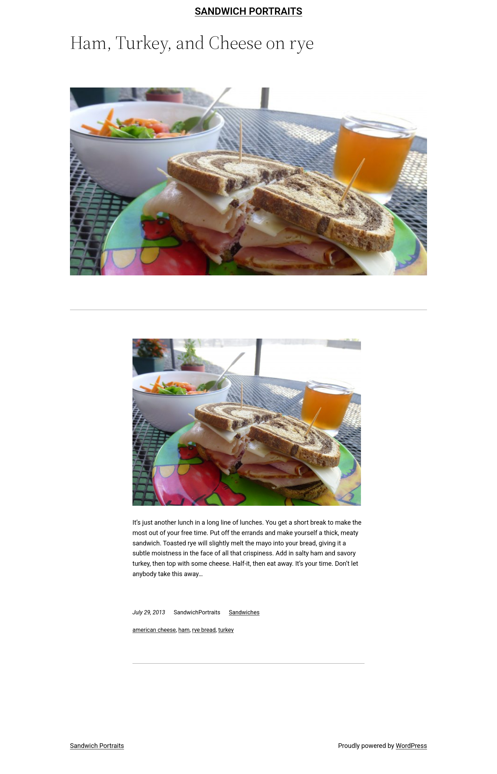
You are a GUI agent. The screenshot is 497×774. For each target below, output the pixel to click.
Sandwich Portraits (248, 11)
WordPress (411, 745)
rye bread (204, 629)
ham (184, 629)
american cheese (154, 629)
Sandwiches (244, 612)
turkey (226, 629)
